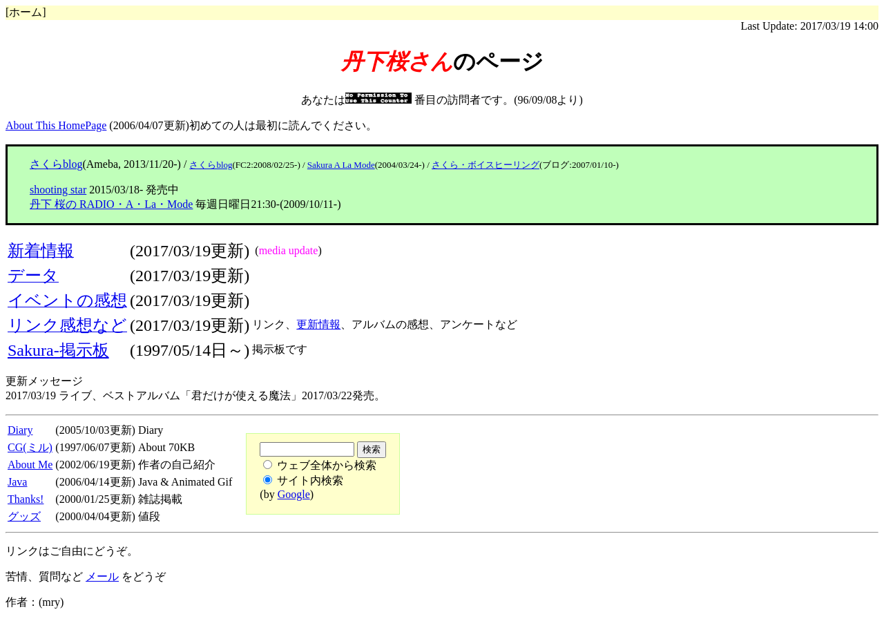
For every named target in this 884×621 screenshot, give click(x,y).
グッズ (24, 516)
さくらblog (56, 164)
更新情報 (318, 324)
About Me (30, 464)
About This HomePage (56, 125)
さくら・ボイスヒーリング (485, 165)
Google (294, 494)
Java (17, 482)
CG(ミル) (30, 447)
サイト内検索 (310, 480)
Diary (20, 430)
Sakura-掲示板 (58, 350)
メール (102, 576)
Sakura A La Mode (341, 165)
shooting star (58, 189)
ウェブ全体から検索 (326, 465)
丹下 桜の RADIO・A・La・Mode (111, 204)
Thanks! (26, 499)
